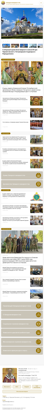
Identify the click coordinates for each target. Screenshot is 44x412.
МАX (17, 386)
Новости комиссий (6, 228)
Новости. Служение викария (8, 59)
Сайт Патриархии (37, 386)
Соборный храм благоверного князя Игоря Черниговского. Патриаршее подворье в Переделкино (19, 52)
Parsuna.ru (11, 404)
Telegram (26, 386)
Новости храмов (5, 133)
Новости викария (5, 190)
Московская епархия (22, 391)
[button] (3, 41)
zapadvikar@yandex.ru (8, 401)
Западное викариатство (13, 2)
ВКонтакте (7, 386)
